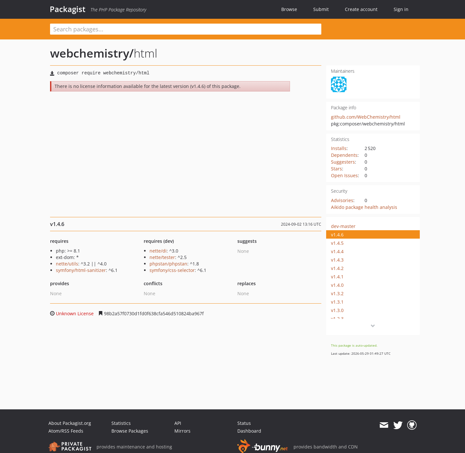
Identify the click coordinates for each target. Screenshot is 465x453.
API (177, 423)
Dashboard (249, 431)
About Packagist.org (69, 423)
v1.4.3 (337, 260)
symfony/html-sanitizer (81, 270)
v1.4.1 (337, 277)
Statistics (121, 423)
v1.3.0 (337, 310)
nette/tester (162, 257)
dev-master (343, 226)
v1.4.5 (337, 243)
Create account (361, 9)
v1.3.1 (337, 302)
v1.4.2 (337, 268)
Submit (321, 9)
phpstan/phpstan (168, 264)
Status (244, 423)
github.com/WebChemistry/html (365, 117)
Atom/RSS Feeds (65, 431)
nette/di (158, 251)
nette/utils (67, 264)
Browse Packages (129, 431)
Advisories (342, 200)
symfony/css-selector (172, 270)
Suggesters (343, 162)
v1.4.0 (337, 285)
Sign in (401, 9)
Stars (336, 169)
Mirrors (182, 431)
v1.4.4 (337, 251)
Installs (338, 148)
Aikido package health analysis (364, 207)
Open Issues (344, 175)
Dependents (344, 155)
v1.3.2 (337, 293)
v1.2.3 (337, 319)
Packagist (68, 9)
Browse (289, 9)
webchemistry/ (92, 53)
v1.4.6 (337, 235)
